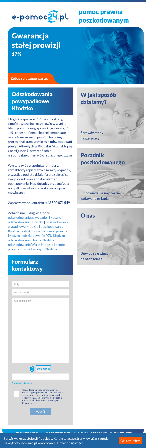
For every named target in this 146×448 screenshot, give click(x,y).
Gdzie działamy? (121, 432)
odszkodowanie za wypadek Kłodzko (34, 217)
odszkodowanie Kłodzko (25, 222)
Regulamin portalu (27, 432)
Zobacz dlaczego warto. (29, 78)
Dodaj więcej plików (22, 383)
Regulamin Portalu (42, 392)
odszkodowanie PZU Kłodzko (43, 235)
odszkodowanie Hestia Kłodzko (31, 240)
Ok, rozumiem (130, 441)
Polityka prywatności (57, 432)
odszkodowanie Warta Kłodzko (30, 244)
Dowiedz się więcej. (71, 443)
